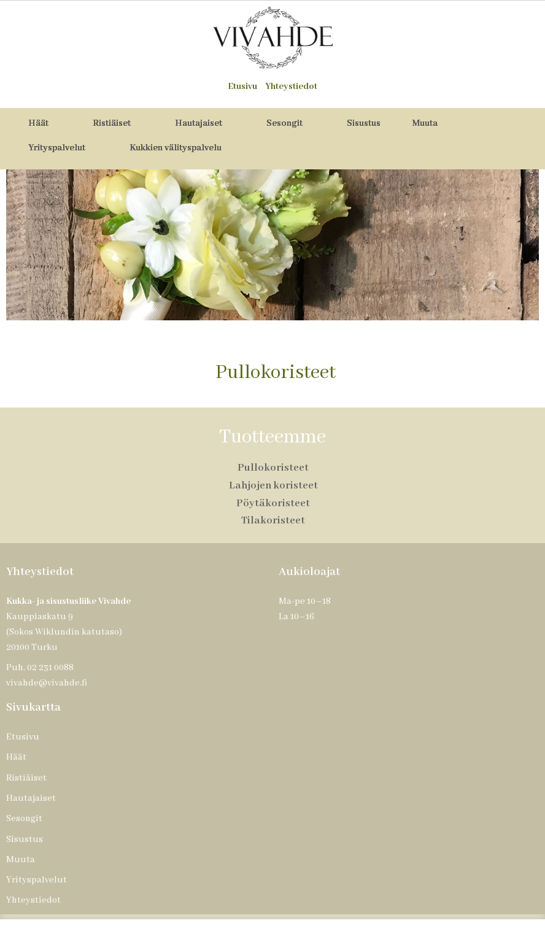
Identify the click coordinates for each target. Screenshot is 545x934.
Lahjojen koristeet (273, 485)
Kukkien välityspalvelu (175, 147)
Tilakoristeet (273, 520)
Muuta (432, 123)
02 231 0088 (50, 667)
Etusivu (242, 86)
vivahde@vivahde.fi (46, 683)
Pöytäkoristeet (273, 503)
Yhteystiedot (291, 86)
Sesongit (291, 123)
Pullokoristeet (273, 467)
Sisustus (364, 123)
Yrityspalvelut (64, 147)
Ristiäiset (119, 123)
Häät (45, 123)
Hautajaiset (206, 123)
